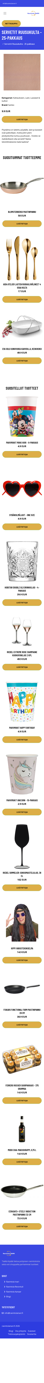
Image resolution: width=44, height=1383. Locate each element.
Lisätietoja (22, 119)
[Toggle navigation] (5, 13)
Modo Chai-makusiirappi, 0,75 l (22, 1149)
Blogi (8, 1296)
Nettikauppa (11, 23)
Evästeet (31, 1331)
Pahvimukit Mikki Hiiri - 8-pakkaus (22, 442)
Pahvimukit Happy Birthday (22, 727)
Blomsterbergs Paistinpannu (22, 211)
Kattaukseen (18, 98)
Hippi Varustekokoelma (22, 948)
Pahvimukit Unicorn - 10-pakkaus (22, 800)
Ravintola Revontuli (14, 1286)
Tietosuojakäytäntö (16, 1334)
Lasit (27, 98)
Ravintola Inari (12, 1281)
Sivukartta (31, 1334)
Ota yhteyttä (20, 1331)
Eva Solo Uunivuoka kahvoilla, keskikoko (22, 348)
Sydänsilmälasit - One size (22, 514)
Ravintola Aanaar (13, 1291)
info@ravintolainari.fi (10, 3)
